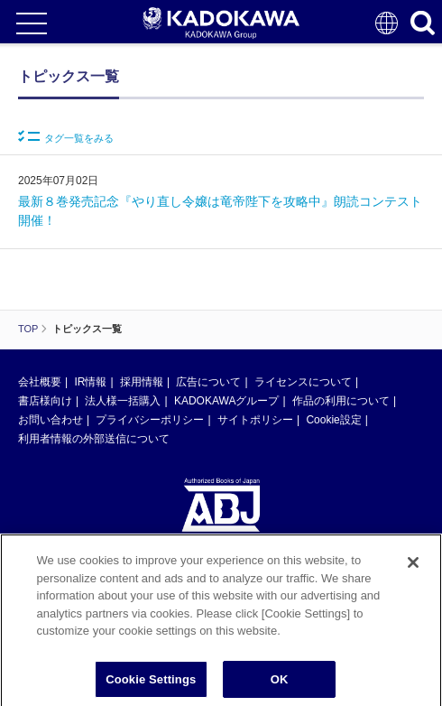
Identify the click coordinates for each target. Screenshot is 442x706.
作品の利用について (341, 401)
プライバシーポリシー (150, 419)
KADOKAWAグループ (226, 401)
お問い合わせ (50, 419)
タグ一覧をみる (66, 137)
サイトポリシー (255, 419)
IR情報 (90, 382)
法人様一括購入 (123, 401)
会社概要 (39, 382)
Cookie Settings (151, 685)
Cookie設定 (333, 419)
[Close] (413, 568)
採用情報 (141, 382)
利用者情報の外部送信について (94, 438)
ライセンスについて (303, 382)
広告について (208, 382)
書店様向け (45, 401)
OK (280, 685)
